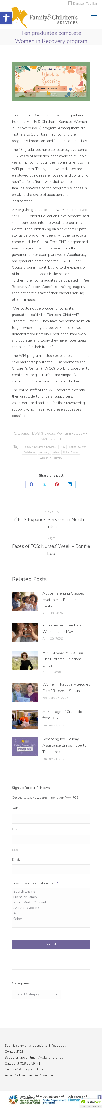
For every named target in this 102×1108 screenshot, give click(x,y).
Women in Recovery (71, 433)
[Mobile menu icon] (94, 17)
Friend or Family (51, 897)
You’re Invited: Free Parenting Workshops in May (66, 628)
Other (51, 919)
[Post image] (25, 601)
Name (16, 808)
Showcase (48, 433)
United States (70, 452)
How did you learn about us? (35, 883)
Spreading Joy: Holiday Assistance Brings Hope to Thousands (64, 745)
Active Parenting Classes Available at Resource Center (63, 600)
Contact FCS (14, 1051)
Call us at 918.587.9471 (22, 1063)
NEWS (35, 433)
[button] (6, 18)
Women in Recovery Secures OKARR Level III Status (66, 687)
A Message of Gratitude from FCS (62, 715)
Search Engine (51, 891)
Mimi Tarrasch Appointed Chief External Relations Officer (62, 659)
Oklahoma (29, 452)
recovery (44, 452)
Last (15, 850)
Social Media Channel (51, 902)
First (15, 829)
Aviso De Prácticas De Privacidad (29, 1075)
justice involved (77, 447)
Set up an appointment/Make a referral (34, 1057)
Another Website (51, 908)
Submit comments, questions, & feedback (35, 1045)
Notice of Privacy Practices (24, 1069)
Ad (51, 913)
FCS (62, 447)
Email (16, 860)
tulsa (56, 452)
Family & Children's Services (40, 447)
